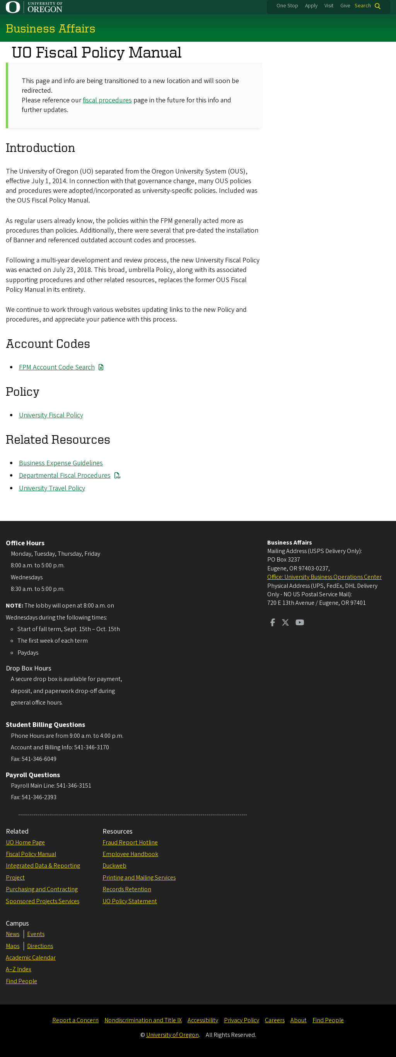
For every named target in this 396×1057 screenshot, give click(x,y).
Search (363, 6)
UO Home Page (25, 842)
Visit (328, 6)
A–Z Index (18, 969)
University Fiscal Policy (51, 415)
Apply (311, 6)
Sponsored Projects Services (42, 901)
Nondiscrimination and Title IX (143, 1020)
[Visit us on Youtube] (299, 623)
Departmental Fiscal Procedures (65, 475)
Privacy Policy (241, 1020)
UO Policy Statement (129, 901)
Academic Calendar (31, 957)
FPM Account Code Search (57, 367)
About (298, 1020)
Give (345, 6)
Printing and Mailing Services (139, 877)
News (12, 934)
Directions (40, 946)
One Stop (287, 6)
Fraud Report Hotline (130, 842)
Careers (275, 1020)
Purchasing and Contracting (42, 889)
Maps (12, 946)
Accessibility (203, 1020)
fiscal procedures (107, 100)
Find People (21, 981)
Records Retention (126, 889)
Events (35, 934)
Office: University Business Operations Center (324, 577)
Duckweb (114, 865)
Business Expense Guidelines (61, 463)
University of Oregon (172, 1035)
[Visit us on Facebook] (272, 623)
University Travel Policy (52, 488)
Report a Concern (75, 1020)
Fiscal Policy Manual (31, 854)
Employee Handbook (130, 854)
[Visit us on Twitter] (285, 623)
